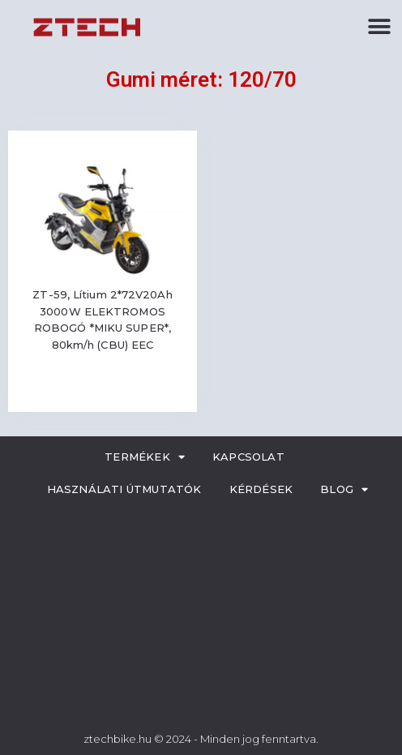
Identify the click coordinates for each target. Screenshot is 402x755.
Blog (344, 489)
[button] (379, 26)
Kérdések (261, 489)
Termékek (145, 457)
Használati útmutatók (124, 489)
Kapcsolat (248, 456)
